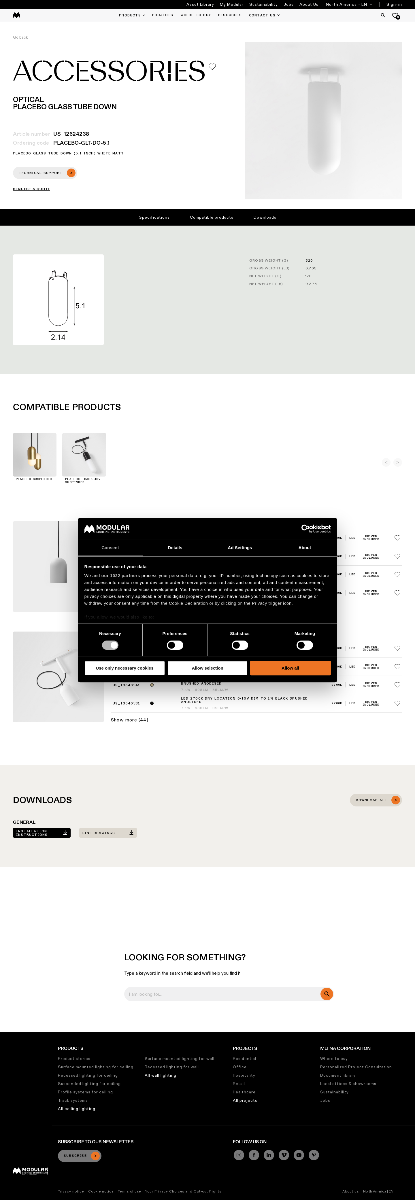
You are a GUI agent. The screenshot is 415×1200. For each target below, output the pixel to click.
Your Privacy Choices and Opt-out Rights (183, 1191)
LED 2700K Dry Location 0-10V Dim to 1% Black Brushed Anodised (244, 700)
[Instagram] (239, 1155)
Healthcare (244, 1092)
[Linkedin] (269, 1155)
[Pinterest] (314, 1155)
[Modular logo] (30, 1173)
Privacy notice (71, 1191)
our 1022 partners (120, 575)
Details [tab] (175, 547)
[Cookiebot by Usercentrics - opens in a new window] (305, 528)
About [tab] (305, 547)
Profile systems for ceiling (85, 1092)
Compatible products (211, 217)
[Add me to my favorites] (212, 66)
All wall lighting (160, 1075)
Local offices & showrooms (348, 1083)
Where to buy (334, 1058)
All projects (245, 1100)
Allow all (290, 668)
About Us (308, 4)
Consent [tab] (110, 547)
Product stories (74, 1058)
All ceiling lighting (76, 1108)
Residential (244, 1058)
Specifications (154, 217)
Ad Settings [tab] (240, 547)
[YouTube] (299, 1155)
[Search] (383, 15)
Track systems (73, 1100)
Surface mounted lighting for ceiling (95, 1066)
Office (240, 1066)
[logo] (16, 15)
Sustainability (263, 4)
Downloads (265, 217)
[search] (326, 994)
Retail (239, 1083)
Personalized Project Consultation (356, 1066)
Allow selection (207, 668)
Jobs (289, 4)
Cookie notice (101, 1191)
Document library (338, 1075)
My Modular (232, 4)
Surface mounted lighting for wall (179, 1058)
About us (350, 1191)
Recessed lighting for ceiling (88, 1075)
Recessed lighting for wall (172, 1066)
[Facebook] (254, 1155)
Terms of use (129, 1191)
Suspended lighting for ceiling (89, 1083)
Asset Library (200, 4)
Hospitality (244, 1075)
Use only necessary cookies (124, 668)
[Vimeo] (284, 1155)
